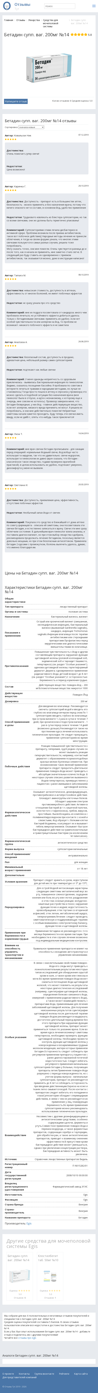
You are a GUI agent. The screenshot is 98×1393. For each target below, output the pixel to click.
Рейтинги (64, 1373)
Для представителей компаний (19, 1377)
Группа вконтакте (44, 1373)
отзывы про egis (27, 1337)
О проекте (8, 1373)
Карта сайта (81, 1373)
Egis (29, 1223)
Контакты (24, 1373)
